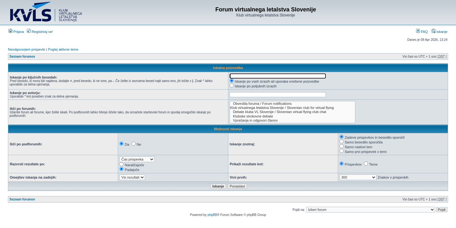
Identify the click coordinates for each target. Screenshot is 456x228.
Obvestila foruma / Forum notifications (292, 104)
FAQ (422, 32)
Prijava (16, 32)
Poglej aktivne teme (63, 49)
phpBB (212, 215)
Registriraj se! (40, 32)
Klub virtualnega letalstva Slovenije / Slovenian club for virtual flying (292, 108)
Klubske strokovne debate (292, 116)
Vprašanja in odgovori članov (292, 120)
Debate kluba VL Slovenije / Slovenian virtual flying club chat (292, 112)
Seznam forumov (22, 56)
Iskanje (439, 32)
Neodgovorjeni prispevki (26, 49)
